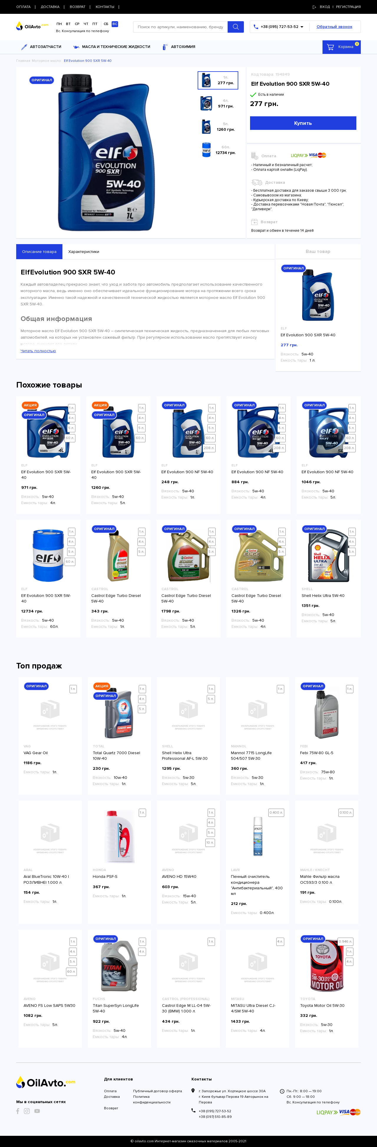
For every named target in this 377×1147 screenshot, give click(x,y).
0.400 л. (276, 812)
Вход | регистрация (337, 7)
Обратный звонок (334, 26)
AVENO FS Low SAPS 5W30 (49, 1005)
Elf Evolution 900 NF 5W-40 (187, 471)
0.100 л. (346, 812)
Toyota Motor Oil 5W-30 (322, 1005)
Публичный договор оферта (157, 1091)
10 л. (210, 842)
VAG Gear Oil (36, 752)
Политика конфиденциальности (152, 1100)
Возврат (111, 1108)
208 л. (209, 448)
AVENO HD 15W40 (179, 876)
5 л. (71, 428)
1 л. (71, 408)
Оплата (110, 1091)
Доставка (112, 1097)
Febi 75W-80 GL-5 (316, 752)
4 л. (71, 418)
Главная (23, 61)
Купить (303, 123)
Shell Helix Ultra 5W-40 (323, 595)
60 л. (70, 438)
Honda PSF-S (105, 876)
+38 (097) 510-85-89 (215, 1117)
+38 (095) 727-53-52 (215, 1111)
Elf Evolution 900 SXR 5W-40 (308, 334)
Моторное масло (46, 61)
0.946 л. (345, 941)
